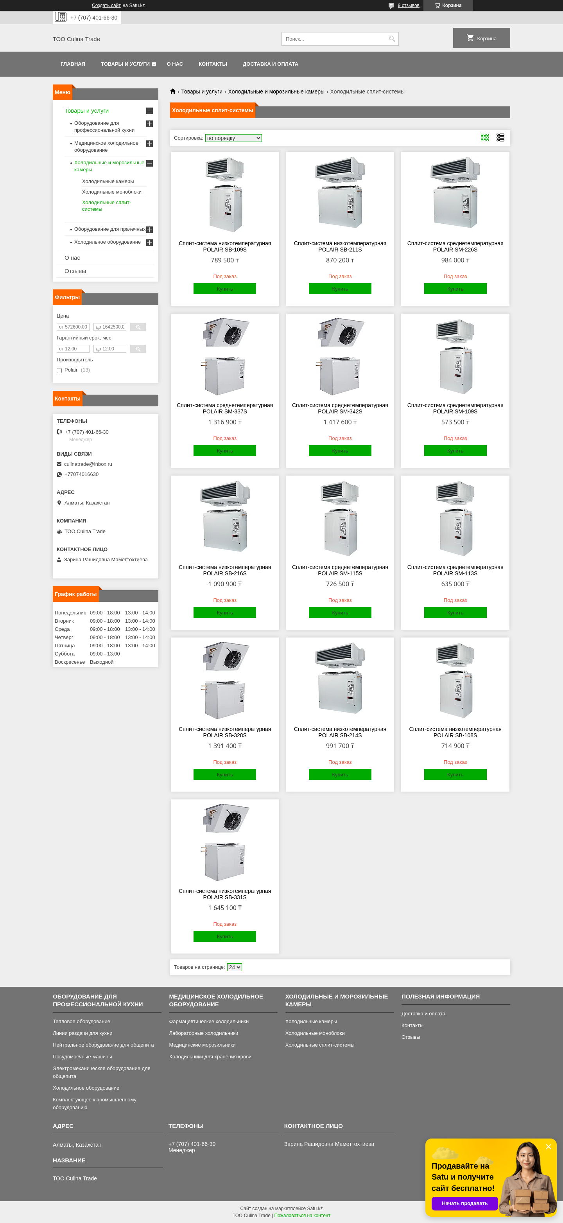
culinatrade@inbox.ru (88, 464)
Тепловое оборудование (81, 1021)
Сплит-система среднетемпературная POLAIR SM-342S (340, 408)
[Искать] (392, 39)
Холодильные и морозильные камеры (276, 91)
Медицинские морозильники (202, 1045)
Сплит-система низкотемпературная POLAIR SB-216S (225, 570)
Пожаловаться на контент (302, 1215)
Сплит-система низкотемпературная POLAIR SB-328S (225, 732)
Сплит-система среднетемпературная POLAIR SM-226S (455, 246)
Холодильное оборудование (107, 242)
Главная (73, 64)
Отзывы (75, 271)
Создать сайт (106, 5)
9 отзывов (409, 5)
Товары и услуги (125, 64)
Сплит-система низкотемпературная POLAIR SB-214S (340, 732)
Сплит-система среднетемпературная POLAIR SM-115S (340, 570)
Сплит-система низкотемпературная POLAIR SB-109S (225, 246)
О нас (175, 64)
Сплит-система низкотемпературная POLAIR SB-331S (225, 894)
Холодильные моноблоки (112, 192)
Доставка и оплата (270, 64)
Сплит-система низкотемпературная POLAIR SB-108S (455, 732)
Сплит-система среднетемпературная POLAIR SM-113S (455, 570)
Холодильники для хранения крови (210, 1057)
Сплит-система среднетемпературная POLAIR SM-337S (225, 408)
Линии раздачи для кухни (82, 1033)
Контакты (213, 64)
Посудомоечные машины (82, 1057)
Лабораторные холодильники (203, 1033)
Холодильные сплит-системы (320, 1045)
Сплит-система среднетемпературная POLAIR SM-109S (455, 408)
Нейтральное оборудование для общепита (103, 1045)
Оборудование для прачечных (109, 229)
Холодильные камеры (108, 181)
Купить (225, 289)
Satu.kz (315, 1208)
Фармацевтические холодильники (209, 1021)
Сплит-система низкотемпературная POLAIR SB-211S (340, 246)
